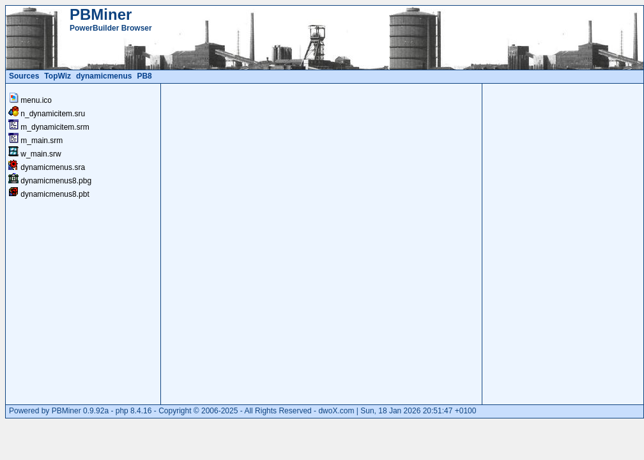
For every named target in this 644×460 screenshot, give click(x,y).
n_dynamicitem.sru (52, 113)
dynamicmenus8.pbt (54, 194)
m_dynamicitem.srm (54, 127)
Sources (24, 76)
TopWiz (57, 76)
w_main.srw (40, 154)
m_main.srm (41, 140)
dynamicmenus (104, 76)
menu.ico (36, 100)
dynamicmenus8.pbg (55, 180)
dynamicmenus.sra (52, 167)
